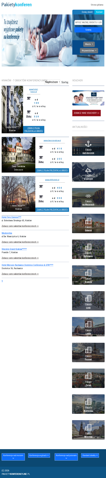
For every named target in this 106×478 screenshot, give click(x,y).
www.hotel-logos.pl (33, 90)
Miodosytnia (7, 233)
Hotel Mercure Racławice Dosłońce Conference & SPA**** (27, 265)
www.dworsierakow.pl (52, 140)
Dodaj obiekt (87, 12)
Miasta (88, 44)
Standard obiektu (90, 455)
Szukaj (88, 29)
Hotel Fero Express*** (11, 217)
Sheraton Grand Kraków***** (14, 249)
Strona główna (97, 4)
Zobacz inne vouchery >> (86, 113)
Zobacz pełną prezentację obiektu (33, 129)
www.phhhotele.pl (52, 180)
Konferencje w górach (39, 455)
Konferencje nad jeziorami (66, 456)
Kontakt (99, 12)
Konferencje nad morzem (13, 456)
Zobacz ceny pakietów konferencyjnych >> (20, 226)
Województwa (88, 50)
